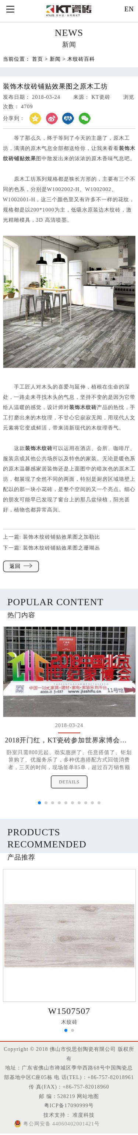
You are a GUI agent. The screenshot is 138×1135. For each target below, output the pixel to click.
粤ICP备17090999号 (69, 1105)
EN (129, 9)
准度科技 (83, 1115)
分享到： (14, 118)
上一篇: (51, 537)
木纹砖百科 (81, 59)
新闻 (55, 59)
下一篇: (51, 548)
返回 (21, 566)
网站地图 (88, 1096)
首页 (37, 59)
